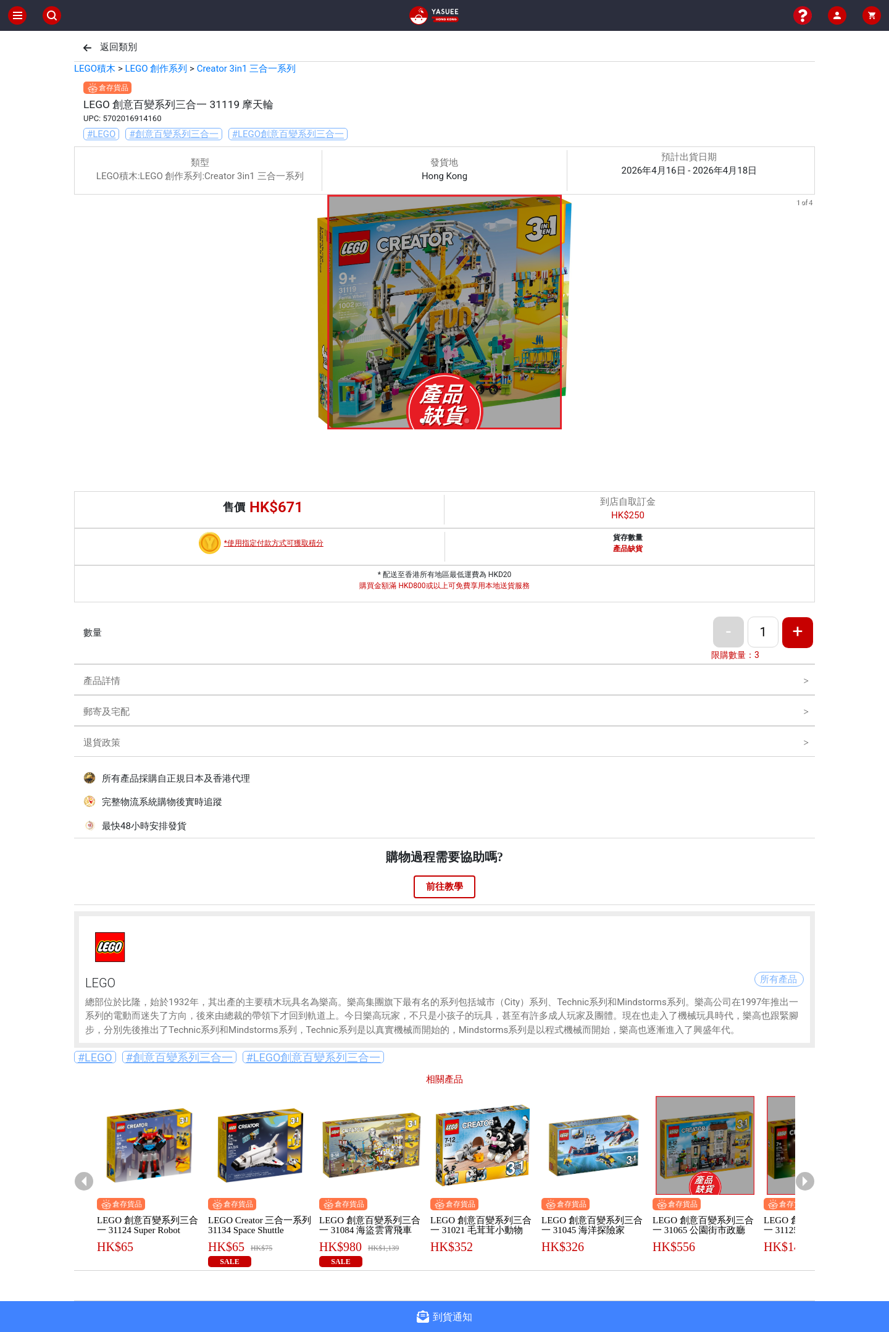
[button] (422, 420)
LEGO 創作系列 (156, 68)
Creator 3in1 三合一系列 (246, 68)
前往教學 (444, 887)
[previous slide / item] (82, 314)
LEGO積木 (94, 68)
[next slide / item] (806, 314)
